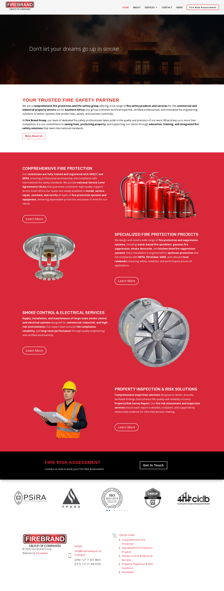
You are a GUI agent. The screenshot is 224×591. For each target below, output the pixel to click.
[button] (107, 510)
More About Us (34, 136)
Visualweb (42, 553)
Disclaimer (128, 572)
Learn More (34, 219)
